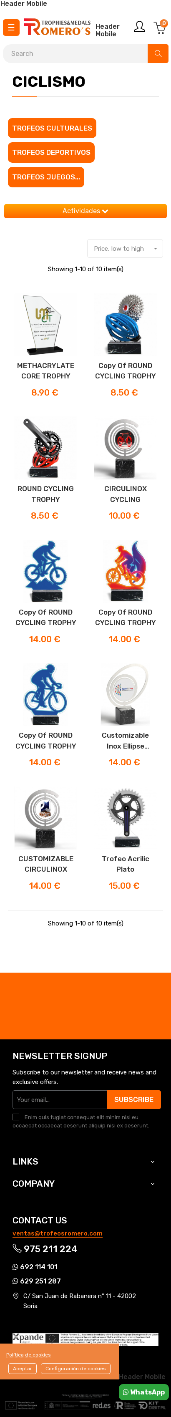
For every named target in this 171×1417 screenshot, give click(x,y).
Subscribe (133, 1099)
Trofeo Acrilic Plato (125, 864)
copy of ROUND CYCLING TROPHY (125, 371)
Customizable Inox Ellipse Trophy (125, 741)
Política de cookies (28, 1355)
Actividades (85, 211)
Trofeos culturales (52, 128)
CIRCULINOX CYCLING (125, 494)
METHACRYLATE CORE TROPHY (45, 371)
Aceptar (22, 1369)
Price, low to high (128, 249)
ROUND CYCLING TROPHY (46, 494)
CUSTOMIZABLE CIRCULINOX (45, 864)
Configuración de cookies (75, 1369)
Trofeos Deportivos (51, 152)
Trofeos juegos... (46, 177)
